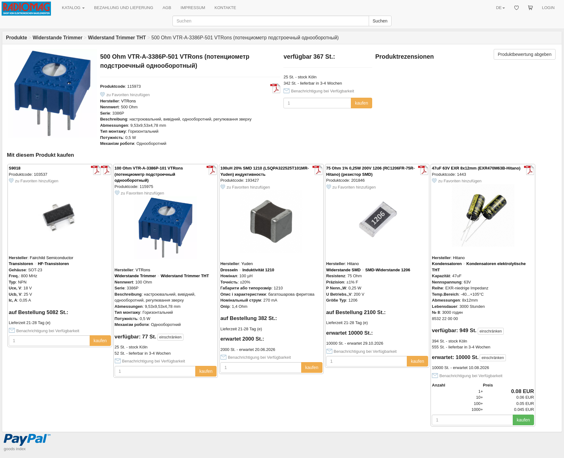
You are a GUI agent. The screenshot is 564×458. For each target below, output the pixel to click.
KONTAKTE (225, 7)
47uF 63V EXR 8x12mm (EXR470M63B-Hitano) (476, 168)
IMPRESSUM (193, 7)
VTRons (128, 101)
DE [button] (500, 7)
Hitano (353, 263)
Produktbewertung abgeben (525, 54)
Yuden (247, 263)
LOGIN (548, 7)
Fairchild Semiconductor (51, 257)
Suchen (380, 20)
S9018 (15, 168)
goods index (15, 448)
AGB (166, 7)
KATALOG (73, 7)
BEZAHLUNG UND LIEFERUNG (123, 7)
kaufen (361, 103)
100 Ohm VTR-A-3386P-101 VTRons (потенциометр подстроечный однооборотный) (149, 174)
